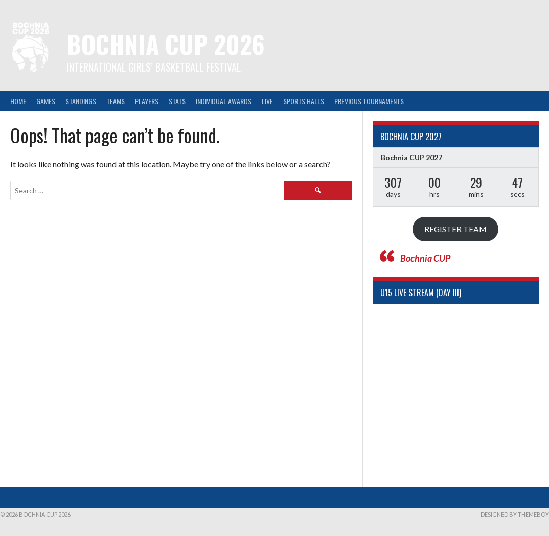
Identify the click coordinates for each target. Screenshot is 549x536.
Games (45, 101)
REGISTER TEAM (455, 229)
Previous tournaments (369, 101)
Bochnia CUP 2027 (411, 157)
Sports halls (303, 101)
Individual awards (223, 101)
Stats (177, 101)
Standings (80, 101)
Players (146, 101)
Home (18, 101)
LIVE (267, 101)
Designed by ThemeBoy (515, 514)
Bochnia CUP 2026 (165, 44)
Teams (115, 101)
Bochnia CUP (425, 258)
